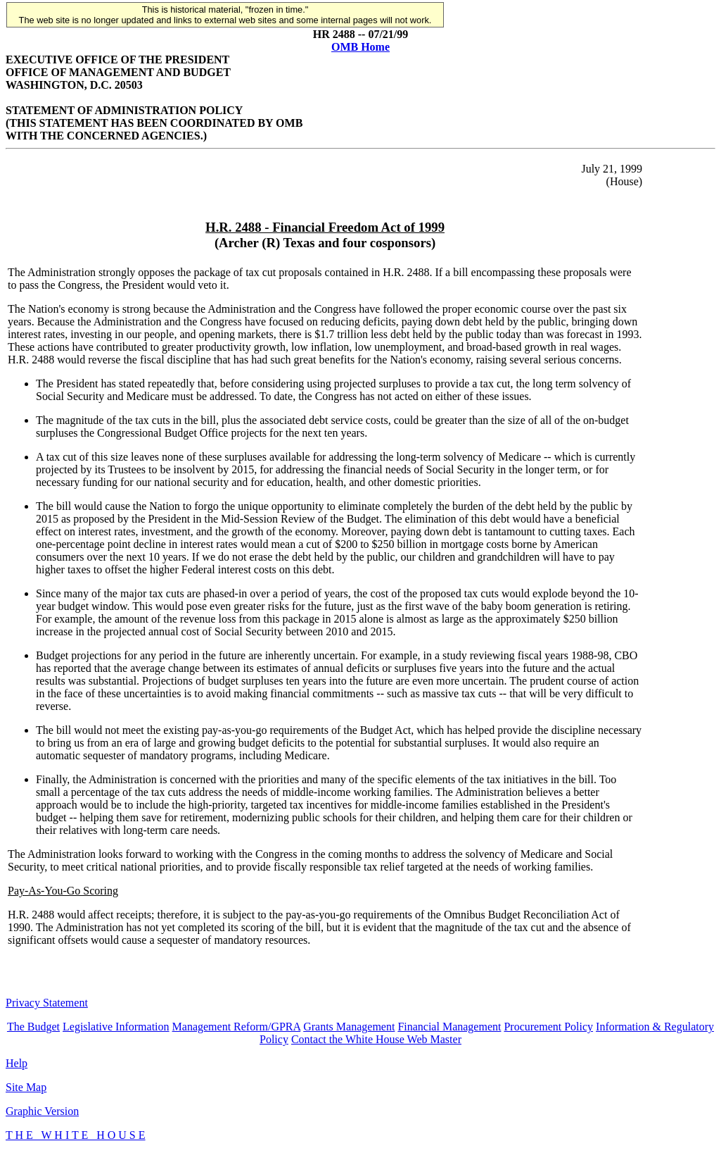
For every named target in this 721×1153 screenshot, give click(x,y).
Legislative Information (116, 1027)
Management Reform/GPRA (236, 1027)
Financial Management (449, 1027)
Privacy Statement (47, 1003)
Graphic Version (42, 1111)
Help (16, 1063)
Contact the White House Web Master (376, 1039)
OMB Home (360, 47)
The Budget (33, 1027)
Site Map (26, 1087)
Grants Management (349, 1027)
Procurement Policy (548, 1027)
